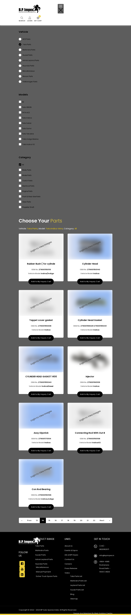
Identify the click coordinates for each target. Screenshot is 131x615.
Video (67, 573)
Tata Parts (39, 546)
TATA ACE (24, 112)
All (21, 102)
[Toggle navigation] (61, 8)
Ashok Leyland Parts (44, 559)
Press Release (71, 568)
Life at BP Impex (71, 555)
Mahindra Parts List (78, 580)
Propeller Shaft (26, 207)
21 (87, 520)
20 (81, 520)
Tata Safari (25, 123)
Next (101, 520)
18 (68, 520)
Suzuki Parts (40, 555)
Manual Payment (43, 571)
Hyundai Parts (41, 564)
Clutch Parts (25, 180)
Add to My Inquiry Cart (41, 281)
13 (37, 520)
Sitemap (74, 598)
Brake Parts (25, 175)
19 (74, 520)
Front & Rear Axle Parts (29, 196)
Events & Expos (71, 550)
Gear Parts (25, 202)
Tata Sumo (25, 128)
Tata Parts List (76, 576)
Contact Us (69, 559)
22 (94, 520)
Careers (68, 564)
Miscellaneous (42, 567)
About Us (68, 546)
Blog (72, 594)
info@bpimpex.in (106, 555)
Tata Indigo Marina (28, 139)
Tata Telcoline (26, 134)
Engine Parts (25, 191)
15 (49, 520)
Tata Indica (25, 118)
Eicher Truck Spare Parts (46, 576)
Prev (29, 520)
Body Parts (25, 170)
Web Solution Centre (103, 613)
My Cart (38, 19)
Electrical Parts (26, 186)
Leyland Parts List (77, 585)
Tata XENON (25, 107)
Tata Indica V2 (27, 144)
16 (55, 520)
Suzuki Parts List (77, 589)
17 (62, 520)
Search (22, 19)
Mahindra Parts (42, 550)
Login (29, 19)
